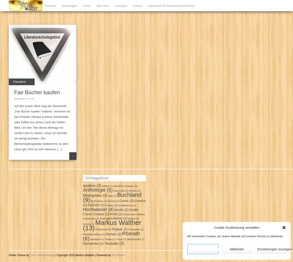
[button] (284, 227)
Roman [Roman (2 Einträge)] (113, 234)
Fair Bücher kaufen (37, 92)
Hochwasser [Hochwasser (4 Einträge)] (98, 209)
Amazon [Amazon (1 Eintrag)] (131, 186)
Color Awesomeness (42, 255)
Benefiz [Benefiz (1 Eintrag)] (135, 190)
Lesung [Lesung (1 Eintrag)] (88, 224)
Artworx (138, 5)
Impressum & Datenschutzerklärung (171, 5)
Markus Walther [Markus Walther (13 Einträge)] (112, 225)
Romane (50, 5)
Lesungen (120, 5)
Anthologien (69, 5)
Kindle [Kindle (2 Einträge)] (121, 210)
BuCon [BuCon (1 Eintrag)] (113, 201)
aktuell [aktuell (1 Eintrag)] (119, 186)
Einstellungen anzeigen (271, 249)
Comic (87, 5)
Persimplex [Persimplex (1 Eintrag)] (136, 229)
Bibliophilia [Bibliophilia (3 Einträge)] (95, 195)
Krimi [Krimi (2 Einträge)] (116, 214)
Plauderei (19, 81)
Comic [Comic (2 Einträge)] (126, 201)
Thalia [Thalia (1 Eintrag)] (110, 239)
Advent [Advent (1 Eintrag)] (107, 186)
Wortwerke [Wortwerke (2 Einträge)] (93, 243)
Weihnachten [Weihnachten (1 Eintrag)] (136, 239)
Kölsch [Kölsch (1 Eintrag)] (133, 218)
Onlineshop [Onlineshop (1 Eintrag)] (103, 229)
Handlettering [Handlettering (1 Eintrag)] (127, 205)
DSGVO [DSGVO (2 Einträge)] (96, 205)
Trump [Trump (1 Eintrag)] (121, 239)
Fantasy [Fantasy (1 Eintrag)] (111, 205)
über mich (102, 5)
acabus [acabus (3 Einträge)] (92, 185)
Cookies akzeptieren (204, 249)
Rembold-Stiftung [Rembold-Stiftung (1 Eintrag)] (94, 234)
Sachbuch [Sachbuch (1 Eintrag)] (97, 239)
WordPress (118, 255)
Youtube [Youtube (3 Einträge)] (114, 243)
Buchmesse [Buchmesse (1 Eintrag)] (99, 201)
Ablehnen (237, 249)
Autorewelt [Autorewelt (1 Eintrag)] (120, 190)
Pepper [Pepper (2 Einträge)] (119, 229)
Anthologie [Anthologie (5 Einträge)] (98, 190)
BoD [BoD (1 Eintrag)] (112, 196)
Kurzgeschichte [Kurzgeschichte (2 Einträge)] (113, 218)
